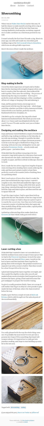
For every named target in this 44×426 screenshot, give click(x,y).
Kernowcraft (6, 215)
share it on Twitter (23, 412)
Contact (30, 5)
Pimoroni (15, 257)
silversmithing (15, 407)
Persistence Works (16, 147)
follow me (35, 412)
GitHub (26, 422)
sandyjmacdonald (22, 3)
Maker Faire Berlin (19, 24)
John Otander (25, 420)
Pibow (22, 259)
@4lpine (31, 420)
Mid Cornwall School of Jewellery (29, 43)
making (23, 407)
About (12, 5)
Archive (21, 5)
